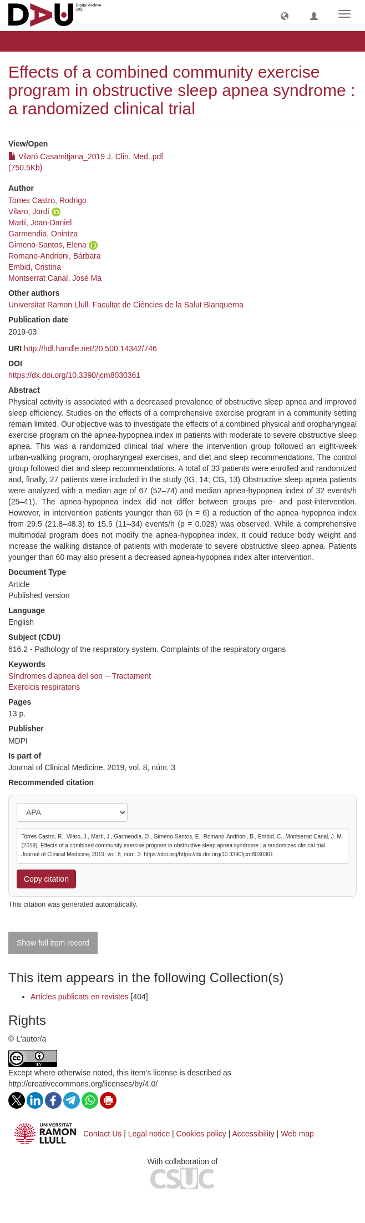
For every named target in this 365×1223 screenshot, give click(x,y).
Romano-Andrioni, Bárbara (54, 255)
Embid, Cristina (34, 266)
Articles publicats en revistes (80, 996)
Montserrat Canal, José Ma (55, 278)
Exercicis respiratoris (44, 687)
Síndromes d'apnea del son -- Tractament (79, 675)
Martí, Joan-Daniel (40, 222)
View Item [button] (37, 41)
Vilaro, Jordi (28, 211)
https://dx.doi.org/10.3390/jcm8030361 (74, 375)
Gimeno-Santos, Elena (47, 244)
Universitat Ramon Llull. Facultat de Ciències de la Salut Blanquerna (126, 304)
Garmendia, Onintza (43, 233)
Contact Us (102, 1133)
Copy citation (46, 879)
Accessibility (253, 1133)
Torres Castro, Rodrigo (47, 200)
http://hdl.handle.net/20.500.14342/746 (90, 348)
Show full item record (53, 942)
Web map (297, 1133)
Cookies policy (201, 1133)
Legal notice (149, 1133)
